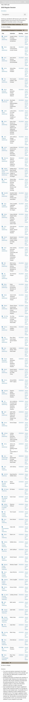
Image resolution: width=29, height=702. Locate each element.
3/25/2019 (21, 456)
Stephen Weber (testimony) (5, 392)
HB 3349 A (3, 11)
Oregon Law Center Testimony (4, 611)
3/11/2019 (21, 36)
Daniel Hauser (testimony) (4, 239)
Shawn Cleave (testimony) (4, 307)
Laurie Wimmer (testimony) (4, 149)
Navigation (5, 14)
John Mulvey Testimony (4, 468)
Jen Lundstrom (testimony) (4, 403)
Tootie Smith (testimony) (4, 296)
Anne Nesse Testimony (4, 521)
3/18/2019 (21, 348)
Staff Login (6, 4)
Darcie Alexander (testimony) (4, 360)
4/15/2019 (21, 466)
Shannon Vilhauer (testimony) (5, 159)
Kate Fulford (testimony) (4, 350)
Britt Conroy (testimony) (4, 264)
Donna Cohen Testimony (4, 589)
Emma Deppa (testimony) (4, 424)
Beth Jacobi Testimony (4, 604)
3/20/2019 (21, 412)
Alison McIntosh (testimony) (4, 91)
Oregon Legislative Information (11, 2)
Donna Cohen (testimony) (4, 328)
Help (2, 4)
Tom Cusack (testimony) (4, 80)
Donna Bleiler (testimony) (4, 381)
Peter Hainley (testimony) (4, 249)
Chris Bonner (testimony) (4, 228)
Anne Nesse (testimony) (4, 59)
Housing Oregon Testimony (5, 634)
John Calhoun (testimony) (4, 138)
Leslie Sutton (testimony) (4, 112)
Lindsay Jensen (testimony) (5, 435)
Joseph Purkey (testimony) (4, 38)
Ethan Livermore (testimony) (4, 286)
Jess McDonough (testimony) (5, 457)
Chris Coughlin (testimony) (4, 205)
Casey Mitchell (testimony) (4, 216)
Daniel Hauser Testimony (4, 558)
